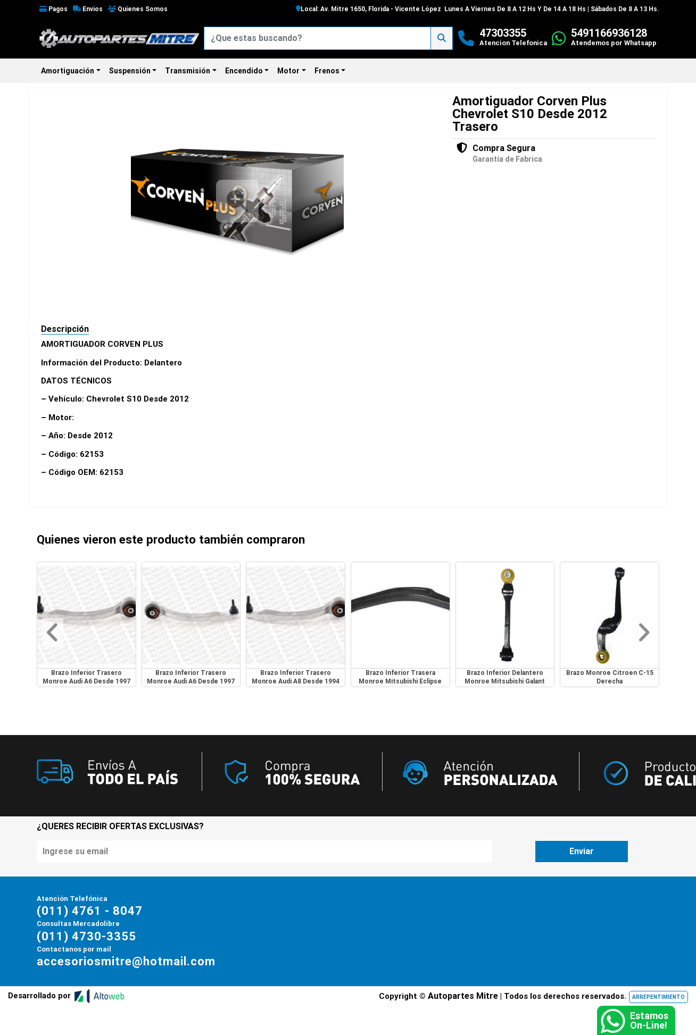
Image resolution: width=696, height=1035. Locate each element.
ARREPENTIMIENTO (658, 997)
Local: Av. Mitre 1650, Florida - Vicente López (368, 9)
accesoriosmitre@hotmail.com (126, 961)
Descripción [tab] (65, 329)
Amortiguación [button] (67, 70)
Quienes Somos (138, 9)
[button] (52, 632)
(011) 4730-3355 (86, 936)
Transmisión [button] (187, 70)
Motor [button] (288, 70)
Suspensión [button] (130, 70)
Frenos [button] (326, 70)
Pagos (53, 9)
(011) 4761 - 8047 (90, 910)
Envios (88, 9)
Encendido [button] (244, 70)
